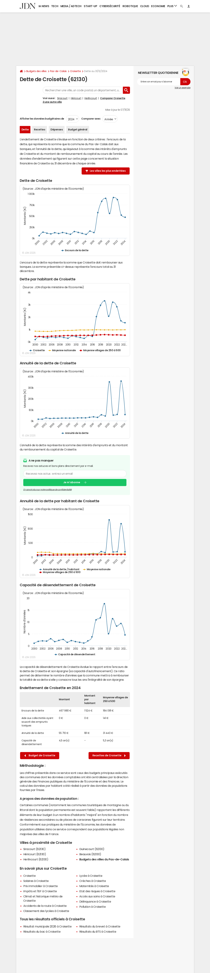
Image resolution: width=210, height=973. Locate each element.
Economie (158, 6)
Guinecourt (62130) (91, 849)
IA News (44, 6)
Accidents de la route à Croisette (45, 905)
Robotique (130, 6)
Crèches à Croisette (92, 880)
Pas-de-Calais (58, 71)
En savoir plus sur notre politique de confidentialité (47, 489)
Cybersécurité (109, 6)
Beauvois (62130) (90, 854)
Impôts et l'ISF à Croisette (40, 891)
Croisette (75, 71)
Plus (172, 5)
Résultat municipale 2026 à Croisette (47, 926)
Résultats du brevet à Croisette (99, 926)
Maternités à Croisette (94, 886)
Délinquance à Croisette (95, 901)
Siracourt (62, 98)
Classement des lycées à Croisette (46, 910)
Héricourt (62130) (34, 854)
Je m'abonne (71, 482)
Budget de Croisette (39, 755)
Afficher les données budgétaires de (42, 118)
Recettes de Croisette (109, 755)
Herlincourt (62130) (35, 859)
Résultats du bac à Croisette (42, 931)
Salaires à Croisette (36, 880)
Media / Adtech (70, 6)
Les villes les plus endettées (108, 171)
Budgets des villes (36, 71)
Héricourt (76, 98)
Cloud (144, 6)
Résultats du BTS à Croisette (97, 931)
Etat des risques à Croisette (97, 891)
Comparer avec (91, 118)
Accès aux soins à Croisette (97, 896)
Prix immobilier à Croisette (40, 886)
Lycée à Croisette (90, 875)
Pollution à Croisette (92, 906)
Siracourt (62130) (34, 849)
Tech (54, 6)
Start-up (90, 6)
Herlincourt (90, 98)
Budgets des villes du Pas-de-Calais (104, 859)
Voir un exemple (182, 88)
